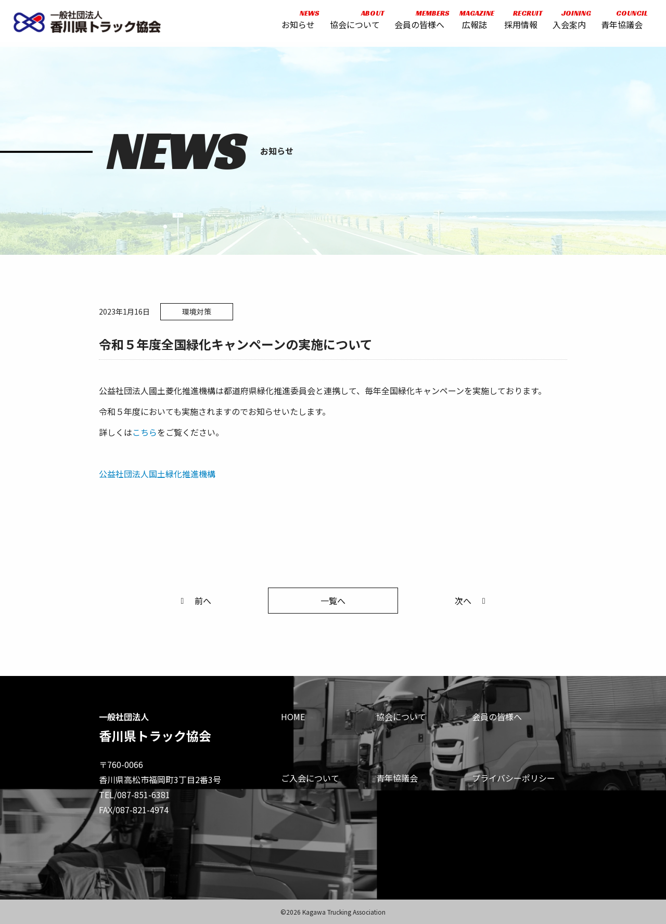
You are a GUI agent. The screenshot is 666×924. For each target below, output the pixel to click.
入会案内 (567, 22)
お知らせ (296, 22)
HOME (293, 716)
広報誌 (472, 22)
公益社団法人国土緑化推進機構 (157, 473)
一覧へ (333, 600)
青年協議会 (620, 22)
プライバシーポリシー (513, 778)
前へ (194, 600)
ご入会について (310, 778)
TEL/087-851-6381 (134, 794)
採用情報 (519, 22)
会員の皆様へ (418, 22)
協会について (353, 22)
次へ (472, 600)
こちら (144, 432)
